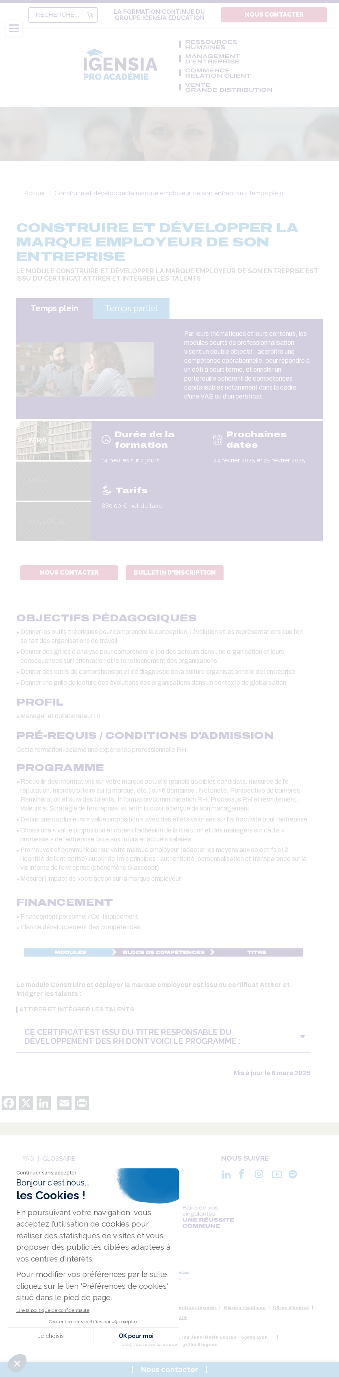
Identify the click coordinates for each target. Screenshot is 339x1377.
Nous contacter (274, 14)
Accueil (35, 193)
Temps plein (54, 308)
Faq (28, 1158)
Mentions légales (195, 1307)
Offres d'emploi (291, 1307)
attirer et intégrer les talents (77, 1010)
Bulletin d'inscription (175, 572)
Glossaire (59, 1158)
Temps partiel (131, 308)
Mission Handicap (245, 1307)
